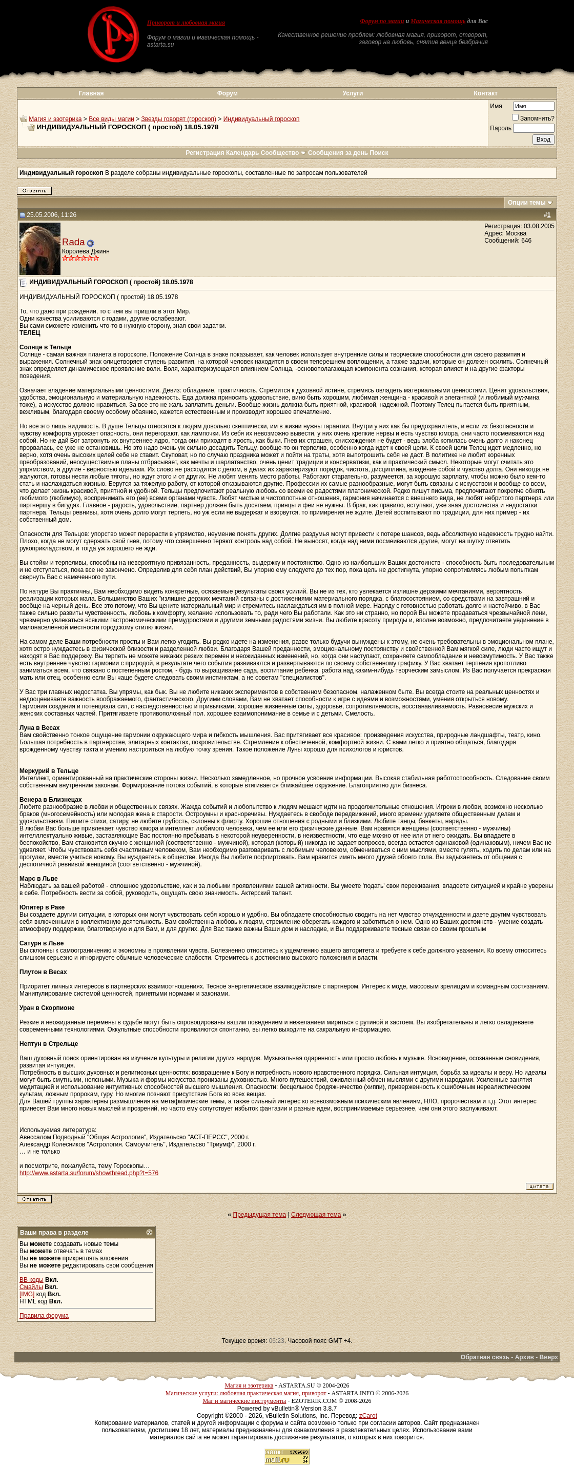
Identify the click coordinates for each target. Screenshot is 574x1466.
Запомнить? (533, 118)
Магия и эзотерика (55, 119)
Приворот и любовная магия (186, 22)
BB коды (31, 1279)
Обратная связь (485, 1357)
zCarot (368, 1415)
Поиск (379, 152)
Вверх (549, 1357)
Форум (227, 93)
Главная (91, 93)
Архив (524, 1357)
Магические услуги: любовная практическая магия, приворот (246, 1393)
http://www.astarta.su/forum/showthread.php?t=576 (88, 1173)
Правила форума (44, 1315)
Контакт (486, 93)
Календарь (242, 152)
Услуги (352, 93)
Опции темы (527, 202)
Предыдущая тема (259, 1214)
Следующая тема (316, 1214)
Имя (496, 106)
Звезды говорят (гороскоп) (178, 119)
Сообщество (283, 152)
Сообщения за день (338, 152)
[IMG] (26, 1294)
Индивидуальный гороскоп (261, 119)
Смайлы (31, 1287)
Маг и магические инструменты (244, 1400)
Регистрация (205, 152)
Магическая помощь (438, 21)
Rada (73, 241)
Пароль (500, 128)
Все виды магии (111, 119)
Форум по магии (382, 21)
